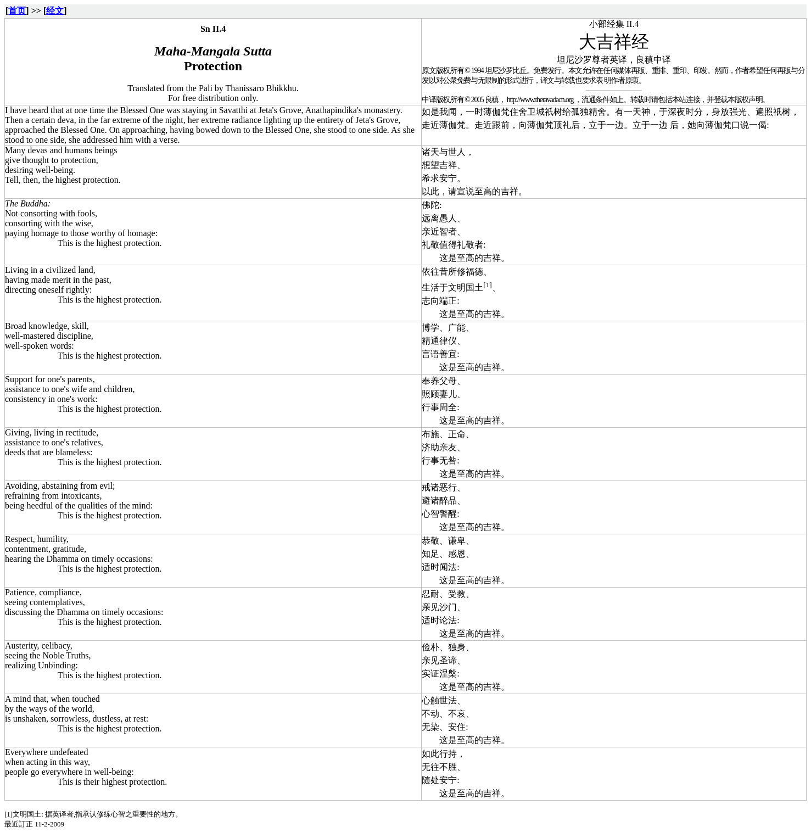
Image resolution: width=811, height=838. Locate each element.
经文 (55, 10)
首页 (17, 10)
